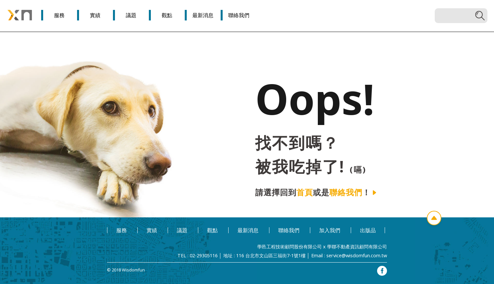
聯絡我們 (345, 192)
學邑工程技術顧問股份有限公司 (289, 246)
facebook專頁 (382, 271)
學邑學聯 (20, 15)
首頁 (304, 192)
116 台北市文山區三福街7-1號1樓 (271, 255)
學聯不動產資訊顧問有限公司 (357, 246)
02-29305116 (204, 255)
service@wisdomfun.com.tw (356, 255)
